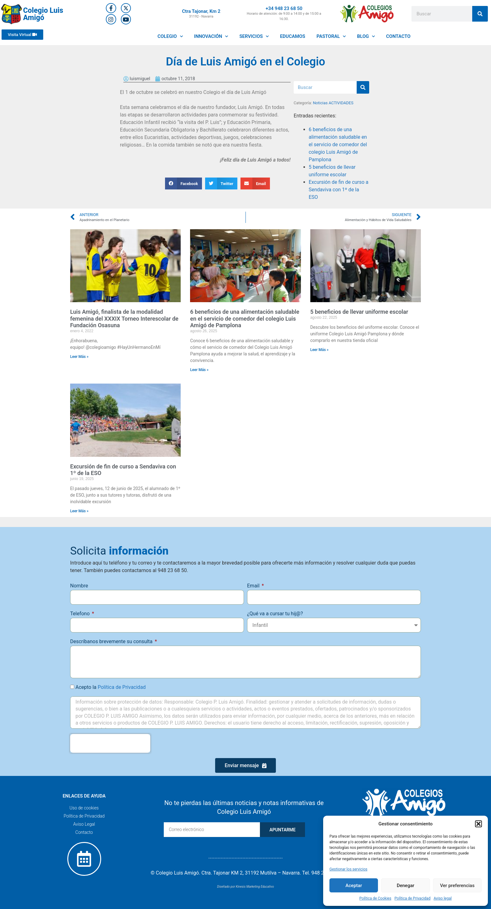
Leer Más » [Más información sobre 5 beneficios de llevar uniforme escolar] (319, 350)
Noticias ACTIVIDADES (333, 103)
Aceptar (353, 885)
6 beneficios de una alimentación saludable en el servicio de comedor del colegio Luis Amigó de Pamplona (338, 145)
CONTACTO (398, 36)
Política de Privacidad (413, 898)
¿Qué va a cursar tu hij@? (275, 614)
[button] (478, 824)
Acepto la (110, 687)
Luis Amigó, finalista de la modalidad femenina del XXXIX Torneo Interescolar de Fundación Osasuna (124, 318)
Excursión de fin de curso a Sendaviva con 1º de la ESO (339, 189)
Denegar (405, 885)
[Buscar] (480, 14)
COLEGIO (170, 36)
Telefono (80, 614)
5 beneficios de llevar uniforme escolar (359, 311)
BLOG (366, 36)
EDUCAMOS (292, 36)
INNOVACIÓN (211, 36)
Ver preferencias (457, 885)
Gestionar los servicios (348, 869)
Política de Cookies (375, 898)
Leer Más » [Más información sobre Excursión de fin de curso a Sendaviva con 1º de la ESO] (79, 511)
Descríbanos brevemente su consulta (112, 641)
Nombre (79, 586)
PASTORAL (331, 36)
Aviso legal (443, 898)
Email (254, 586)
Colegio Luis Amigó (43, 14)
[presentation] (110, 743)
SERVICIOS (254, 36)
